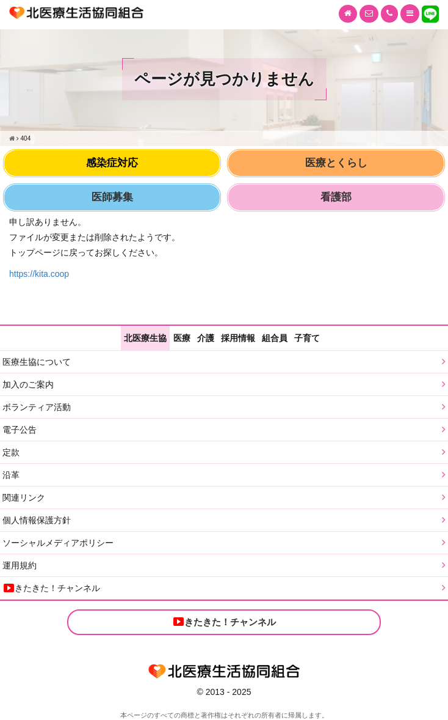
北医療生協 (145, 338)
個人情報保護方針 (36, 520)
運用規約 (19, 565)
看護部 (336, 197)
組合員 (274, 338)
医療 (181, 338)
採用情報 (238, 338)
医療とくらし (336, 163)
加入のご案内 (28, 384)
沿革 (11, 475)
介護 (205, 338)
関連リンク (23, 497)
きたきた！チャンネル (51, 588)
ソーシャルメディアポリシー (58, 543)
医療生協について (36, 362)
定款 (11, 452)
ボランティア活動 (36, 407)
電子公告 (19, 430)
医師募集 (112, 197)
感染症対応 (112, 163)
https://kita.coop (39, 274)
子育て (307, 338)
